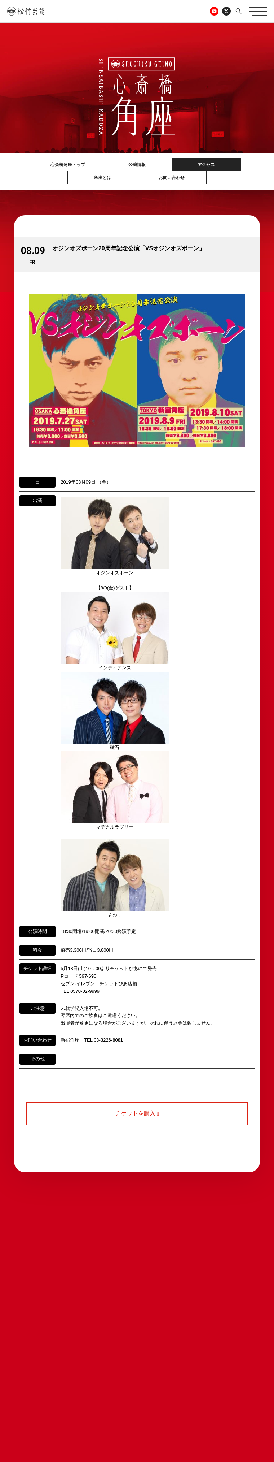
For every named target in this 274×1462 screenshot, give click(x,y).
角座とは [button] (102, 177)
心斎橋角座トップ (67, 164)
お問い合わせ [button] (172, 177)
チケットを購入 (137, 1113)
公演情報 (137, 164)
